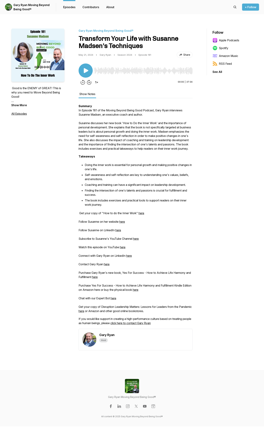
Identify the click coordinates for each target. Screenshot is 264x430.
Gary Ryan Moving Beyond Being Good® (31, 7)
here (141, 213)
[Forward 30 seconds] (89, 82)
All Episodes (19, 113)
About (110, 7)
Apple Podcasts (226, 40)
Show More (19, 105)
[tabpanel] (136, 216)
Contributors (90, 7)
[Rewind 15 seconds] (82, 82)
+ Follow (250, 7)
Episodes (69, 7)
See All (217, 72)
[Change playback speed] (96, 82)
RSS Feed (222, 63)
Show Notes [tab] (87, 94)
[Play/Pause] (86, 70)
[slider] (143, 70)
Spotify (220, 48)
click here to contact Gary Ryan (130, 323)
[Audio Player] (143, 69)
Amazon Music (225, 55)
